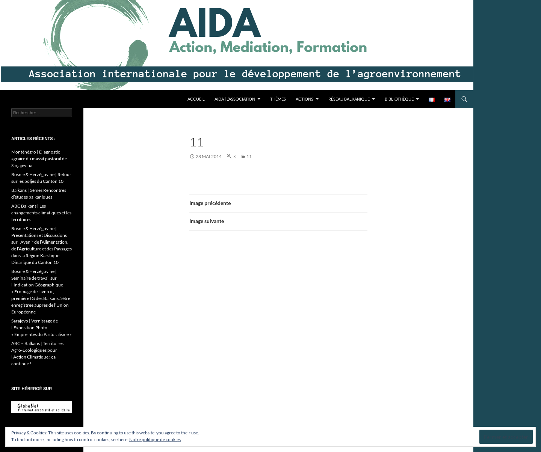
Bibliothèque (399, 98)
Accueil (196, 98)
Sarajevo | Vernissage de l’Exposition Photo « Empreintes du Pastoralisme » (41, 327)
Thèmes (278, 98)
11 (249, 156)
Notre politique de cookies (155, 439)
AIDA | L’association (235, 98)
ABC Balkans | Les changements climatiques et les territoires (41, 212)
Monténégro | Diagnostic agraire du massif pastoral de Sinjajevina (39, 158)
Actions (304, 98)
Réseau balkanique (349, 98)
